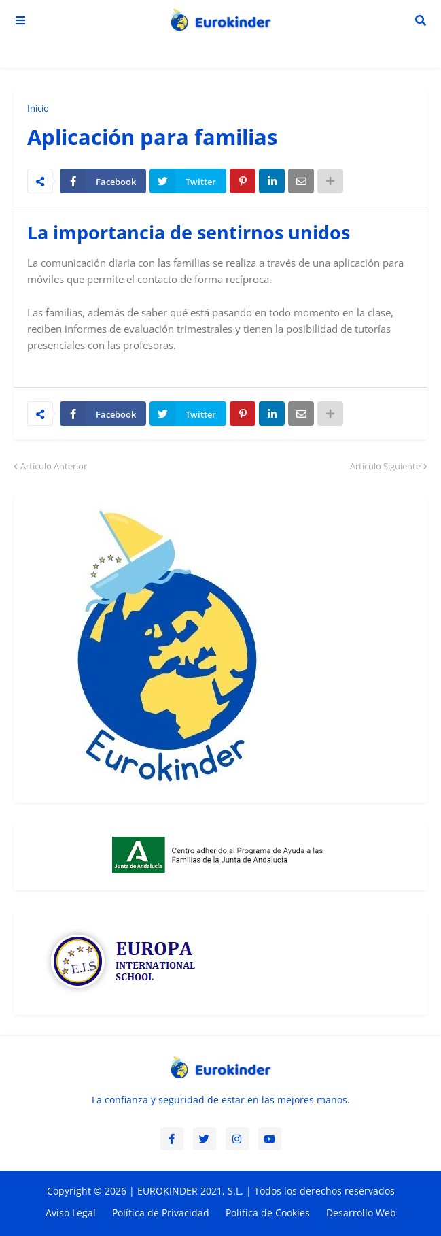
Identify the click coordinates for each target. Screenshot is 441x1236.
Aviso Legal (71, 1212)
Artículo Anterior (53, 466)
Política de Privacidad (160, 1212)
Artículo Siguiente (385, 466)
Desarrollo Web (361, 1212)
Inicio (38, 108)
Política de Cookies (268, 1212)
